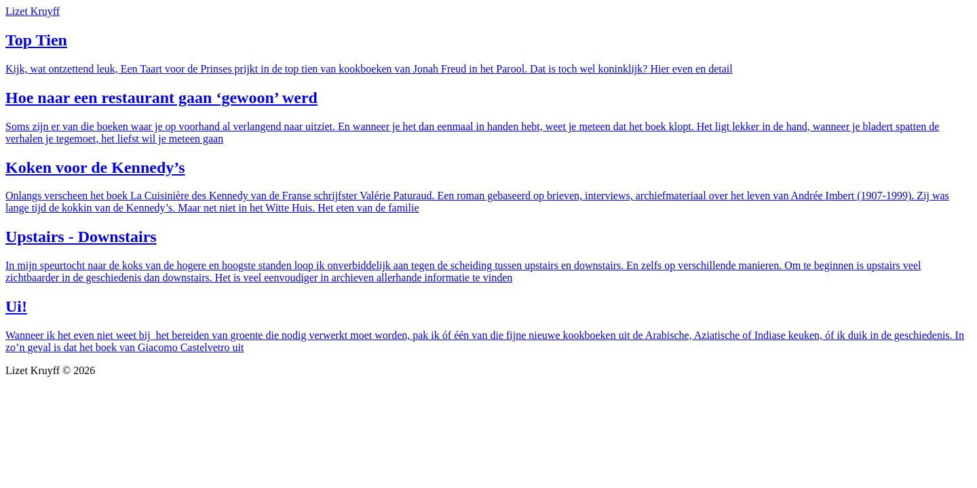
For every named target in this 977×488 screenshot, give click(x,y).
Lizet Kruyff (32, 11)
